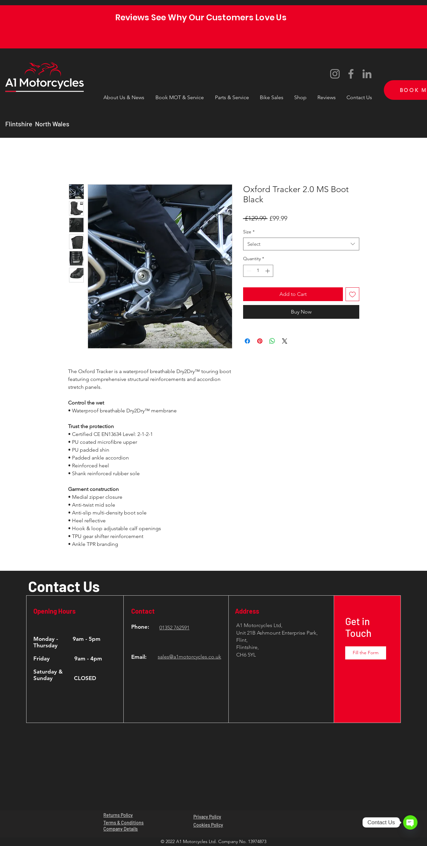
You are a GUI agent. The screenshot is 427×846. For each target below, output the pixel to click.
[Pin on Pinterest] (260, 341)
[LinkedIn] (367, 73)
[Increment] (268, 271)
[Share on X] (285, 341)
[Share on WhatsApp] (272, 341)
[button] (232, 94)
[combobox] (301, 244)
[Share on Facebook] (247, 341)
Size (249, 232)
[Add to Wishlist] (352, 294)
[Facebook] (351, 73)
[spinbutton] (258, 271)
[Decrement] (248, 271)
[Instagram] (335, 73)
